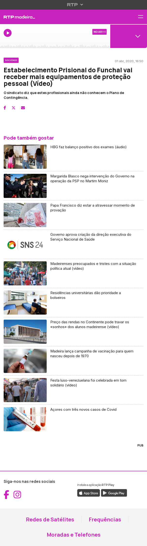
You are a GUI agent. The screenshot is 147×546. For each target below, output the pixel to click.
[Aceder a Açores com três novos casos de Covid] (73, 419)
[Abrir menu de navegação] (142, 17)
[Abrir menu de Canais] (128, 36)
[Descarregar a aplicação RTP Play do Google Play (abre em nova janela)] (114, 492)
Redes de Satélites (50, 519)
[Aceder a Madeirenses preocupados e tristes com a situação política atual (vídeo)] (73, 273)
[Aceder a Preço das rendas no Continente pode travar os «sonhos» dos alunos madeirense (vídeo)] (73, 331)
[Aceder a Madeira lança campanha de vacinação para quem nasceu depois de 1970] (73, 361)
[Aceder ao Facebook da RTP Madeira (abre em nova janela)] (6, 494)
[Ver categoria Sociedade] (11, 59)
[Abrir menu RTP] (73, 4)
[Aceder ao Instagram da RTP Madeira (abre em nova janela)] (17, 494)
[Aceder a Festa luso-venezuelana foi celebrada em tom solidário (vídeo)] (73, 390)
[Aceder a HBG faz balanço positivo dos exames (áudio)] (73, 156)
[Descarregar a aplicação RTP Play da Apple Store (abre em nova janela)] (88, 492)
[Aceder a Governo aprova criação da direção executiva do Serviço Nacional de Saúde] (73, 244)
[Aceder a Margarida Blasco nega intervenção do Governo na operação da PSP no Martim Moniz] (73, 186)
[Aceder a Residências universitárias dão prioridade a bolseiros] (73, 302)
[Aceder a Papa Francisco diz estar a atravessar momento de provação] (73, 215)
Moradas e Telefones (74, 534)
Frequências (105, 519)
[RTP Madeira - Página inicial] (49, 17)
